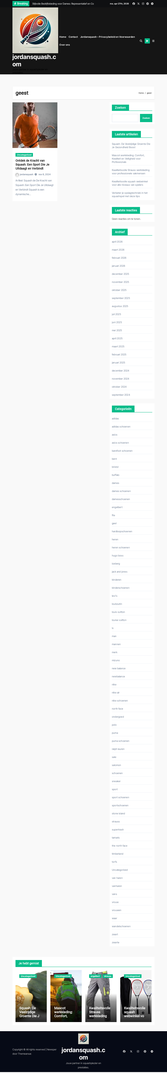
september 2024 (121, 394)
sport (115, 788)
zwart (115, 934)
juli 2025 (116, 313)
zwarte (115, 942)
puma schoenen (121, 740)
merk (114, 651)
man (114, 635)
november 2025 (120, 281)
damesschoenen (121, 498)
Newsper (51, 1050)
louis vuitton (118, 611)
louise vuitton (119, 619)
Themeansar (24, 1054)
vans (114, 893)
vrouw (115, 901)
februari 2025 (119, 354)
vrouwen (116, 909)
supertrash (118, 829)
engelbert (117, 506)
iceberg (116, 563)
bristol (115, 466)
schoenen (117, 772)
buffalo (115, 474)
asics (114, 434)
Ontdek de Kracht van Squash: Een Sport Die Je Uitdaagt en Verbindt (32, 164)
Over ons (64, 44)
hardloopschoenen (122, 531)
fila (113, 514)
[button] (153, 40)
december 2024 (120, 370)
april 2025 (117, 338)
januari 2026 (118, 265)
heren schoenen (121, 547)
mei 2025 (117, 330)
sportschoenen (120, 805)
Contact (73, 36)
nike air (116, 692)
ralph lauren (118, 748)
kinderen (116, 579)
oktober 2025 (119, 289)
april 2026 (117, 241)
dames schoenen (121, 490)
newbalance (118, 676)
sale (114, 756)
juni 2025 (117, 321)
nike (114, 684)
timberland (117, 853)
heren (115, 539)
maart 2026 (118, 249)
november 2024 (120, 378)
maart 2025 (118, 346)
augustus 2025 (120, 305)
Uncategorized (24, 154)
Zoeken (120, 107)
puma (115, 732)
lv (113, 627)
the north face (119, 845)
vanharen (117, 885)
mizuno (116, 660)
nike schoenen (120, 700)
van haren (117, 877)
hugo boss (117, 555)
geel (114, 522)
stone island (118, 813)
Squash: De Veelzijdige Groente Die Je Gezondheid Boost (30, 1017)
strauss (116, 821)
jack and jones (119, 571)
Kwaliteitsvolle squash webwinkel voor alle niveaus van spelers (135, 1017)
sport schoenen (120, 797)
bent (114, 458)
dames (115, 482)
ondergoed (118, 716)
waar (114, 917)
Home (62, 36)
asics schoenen (120, 442)
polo (114, 724)
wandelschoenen (121, 925)
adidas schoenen (121, 426)
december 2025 (120, 273)
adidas (115, 418)
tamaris (116, 837)
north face (117, 708)
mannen (116, 643)
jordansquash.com (34, 60)
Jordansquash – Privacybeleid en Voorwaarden (107, 36)
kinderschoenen (121, 587)
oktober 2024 (119, 386)
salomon (116, 764)
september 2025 (121, 297)
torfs (114, 861)
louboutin (117, 603)
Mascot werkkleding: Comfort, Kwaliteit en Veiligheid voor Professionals (128, 158)
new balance (119, 668)
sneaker (116, 780)
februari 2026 (119, 257)
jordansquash (25, 174)
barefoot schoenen (122, 450)
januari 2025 (118, 362)
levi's (114, 595)
